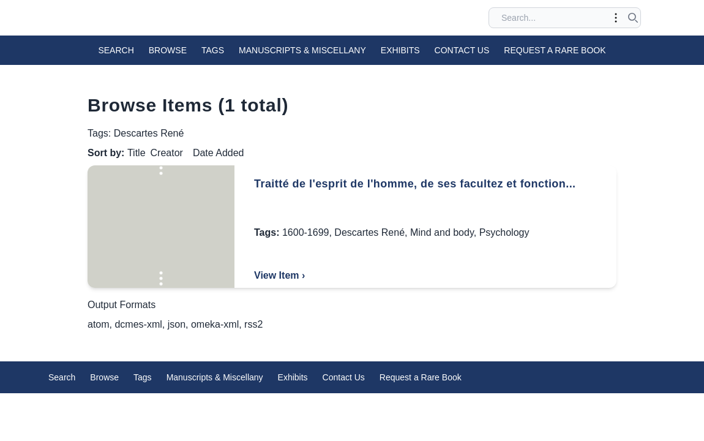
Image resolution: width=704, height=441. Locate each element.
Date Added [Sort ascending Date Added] (218, 153)
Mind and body (442, 232)
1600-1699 (305, 232)
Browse (168, 50)
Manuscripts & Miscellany (302, 50)
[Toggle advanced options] (616, 17)
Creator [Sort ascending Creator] (167, 153)
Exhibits (400, 50)
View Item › (279, 275)
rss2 (253, 324)
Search (115, 50)
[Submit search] (633, 18)
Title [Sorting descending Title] (136, 153)
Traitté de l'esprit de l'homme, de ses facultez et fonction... (415, 184)
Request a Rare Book (554, 50)
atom (99, 324)
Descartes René (369, 232)
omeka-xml (215, 324)
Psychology (504, 232)
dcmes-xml (138, 324)
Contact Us (462, 50)
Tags (212, 50)
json (176, 324)
